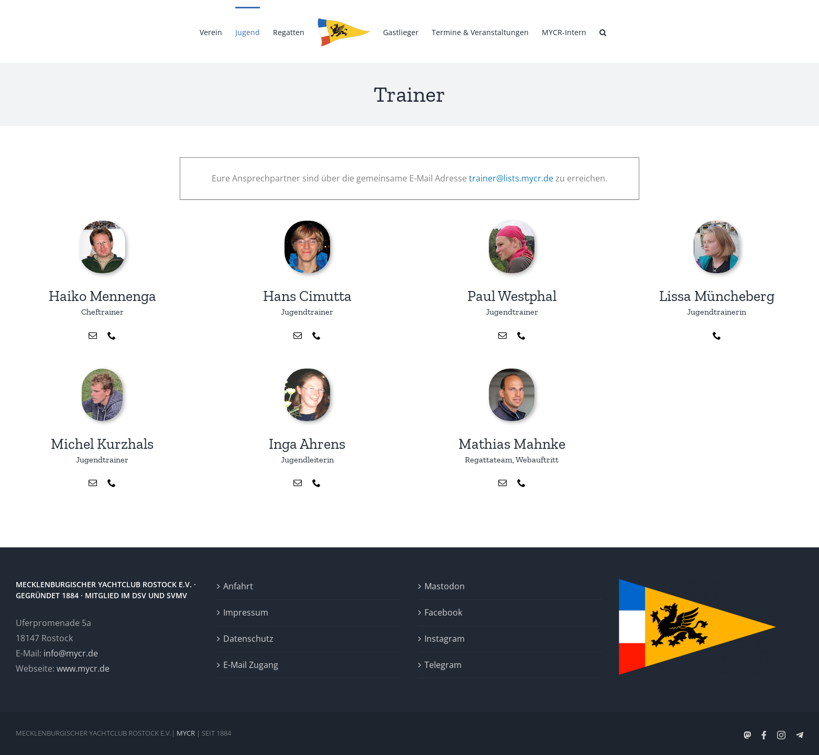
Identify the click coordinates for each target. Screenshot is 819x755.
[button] (602, 31)
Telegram (443, 665)
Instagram (444, 638)
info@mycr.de (70, 653)
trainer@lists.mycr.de (511, 178)
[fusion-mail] (93, 335)
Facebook (443, 612)
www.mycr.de (83, 668)
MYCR (186, 733)
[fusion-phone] (111, 335)
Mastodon (444, 586)
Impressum (245, 612)
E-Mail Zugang (250, 665)
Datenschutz (248, 638)
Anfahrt (238, 586)
